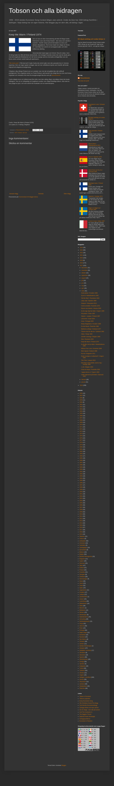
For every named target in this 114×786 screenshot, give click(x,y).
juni (82, 283)
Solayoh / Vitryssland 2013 (89, 303)
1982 (80, 451)
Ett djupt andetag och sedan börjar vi (91, 39)
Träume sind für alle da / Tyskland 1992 (92, 331)
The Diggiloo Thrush (85, 714)
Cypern (81, 561)
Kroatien (81, 592)
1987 (80, 462)
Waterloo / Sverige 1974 (95, 196)
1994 (80, 478)
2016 (81, 385)
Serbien (81, 643)
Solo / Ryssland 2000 (87, 339)
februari (83, 379)
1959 (80, 400)
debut (81, 565)
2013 (80, 520)
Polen (81, 628)
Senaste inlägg (13, 193)
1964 (80, 411)
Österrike (82, 688)
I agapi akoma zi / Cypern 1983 (90, 372)
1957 (80, 395)
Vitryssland (82, 681)
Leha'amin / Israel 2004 (88, 318)
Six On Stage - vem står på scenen (89, 710)
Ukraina (81, 673)
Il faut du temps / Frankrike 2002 (90, 369)
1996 (80, 483)
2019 (81, 260)
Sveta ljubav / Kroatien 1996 (89, 293)
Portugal (81, 630)
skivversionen (56, 75)
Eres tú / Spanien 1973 (95, 157)
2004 (80, 500)
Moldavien (82, 610)
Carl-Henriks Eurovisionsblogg (88, 705)
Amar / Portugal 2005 (87, 321)
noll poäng (82, 619)
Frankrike (82, 572)
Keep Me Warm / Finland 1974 (90, 341)
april (82, 288)
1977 (80, 440)
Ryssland (82, 637)
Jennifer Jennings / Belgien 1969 (90, 336)
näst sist (24, 132)
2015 (80, 525)
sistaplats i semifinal (85, 650)
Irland (81, 581)
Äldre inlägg (67, 193)
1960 (80, 402)
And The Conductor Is (85, 712)
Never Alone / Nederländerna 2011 (94, 144)
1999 (80, 489)
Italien (81, 588)
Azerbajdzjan (83, 547)
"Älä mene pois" (14, 63)
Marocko (82, 608)
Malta (81, 605)
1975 (80, 436)
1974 (16, 132)
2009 (80, 512)
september (84, 275)
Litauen (81, 599)
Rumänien (82, 634)
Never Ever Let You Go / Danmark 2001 (95, 170)
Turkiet (81, 668)
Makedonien (83, 603)
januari (83, 382)
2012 (80, 518)
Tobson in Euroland (85, 696)
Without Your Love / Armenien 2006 (91, 348)
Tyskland (82, 670)
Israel (81, 585)
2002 (80, 496)
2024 (81, 247)
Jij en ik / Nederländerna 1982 (90, 295)
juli (82, 280)
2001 (80, 494)
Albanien (82, 536)
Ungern (81, 675)
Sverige (81, 661)
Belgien (81, 554)
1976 (80, 438)
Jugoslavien (82, 590)
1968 (80, 420)
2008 (80, 509)
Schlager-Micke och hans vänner (89, 707)
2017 (81, 265)
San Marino (82, 639)
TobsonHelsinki (85, 78)
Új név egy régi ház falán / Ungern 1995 (92, 311)
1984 (80, 456)
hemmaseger (83, 579)
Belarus (81, 552)
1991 (80, 471)
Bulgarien (82, 559)
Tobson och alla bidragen (45, 10)
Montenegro (82, 614)
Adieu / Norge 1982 (86, 334)
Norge (81, 623)
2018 (81, 263)
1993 (80, 476)
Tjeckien (81, 664)
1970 (80, 424)
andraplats (82, 541)
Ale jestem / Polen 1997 (88, 313)
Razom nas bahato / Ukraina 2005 (91, 308)
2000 (80, 491)
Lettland (81, 594)
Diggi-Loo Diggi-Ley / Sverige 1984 (94, 208)
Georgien (82, 574)
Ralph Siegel (83, 632)
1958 (80, 398)
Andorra (81, 538)
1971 (80, 427)
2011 (80, 516)
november (84, 270)
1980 (80, 447)
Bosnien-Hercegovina (85, 556)
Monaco (81, 612)
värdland (82, 684)
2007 (80, 507)
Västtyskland (83, 686)
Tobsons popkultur (84, 698)
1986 (80, 460)
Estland (81, 567)
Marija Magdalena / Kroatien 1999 (91, 324)
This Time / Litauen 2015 (88, 360)
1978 (80, 442)
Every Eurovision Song (86, 701)
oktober (83, 273)
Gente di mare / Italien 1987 (96, 221)
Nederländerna (83, 617)
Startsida (40, 193)
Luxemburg (82, 601)
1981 (80, 449)
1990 (80, 469)
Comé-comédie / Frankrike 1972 (90, 306)
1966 (80, 415)
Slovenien (82, 655)
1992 (80, 474)
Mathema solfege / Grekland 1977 (91, 329)
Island (81, 583)
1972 (80, 429)
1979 (80, 445)
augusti (83, 278)
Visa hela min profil (83, 81)
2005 (80, 503)
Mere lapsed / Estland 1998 (89, 351)
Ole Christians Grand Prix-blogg (88, 703)
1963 (80, 409)
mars (83, 291)
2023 (81, 250)
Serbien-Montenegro (85, 646)
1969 (80, 422)
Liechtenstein (83, 596)
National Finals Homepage (87, 716)
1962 (80, 406)
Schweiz (81, 641)
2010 (80, 514)
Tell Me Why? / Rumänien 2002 (90, 298)
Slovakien (82, 652)
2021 (81, 255)
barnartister (82, 550)
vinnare (81, 679)
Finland (20, 132)
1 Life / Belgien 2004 (87, 367)
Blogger (63, 765)
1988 (80, 465)
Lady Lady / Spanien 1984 (88, 300)
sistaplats (82, 648)
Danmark (82, 563)
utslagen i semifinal (85, 677)
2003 (80, 498)
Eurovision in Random (85, 721)
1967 (80, 418)
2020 (81, 258)
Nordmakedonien (84, 621)
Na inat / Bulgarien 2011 (88, 353)
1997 (80, 485)
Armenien (82, 543)
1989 (80, 467)
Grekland (82, 576)
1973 (80, 431)
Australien (82, 545)
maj (82, 285)
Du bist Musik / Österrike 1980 (90, 326)
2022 (81, 252)
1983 (80, 453)
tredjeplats (82, 666)
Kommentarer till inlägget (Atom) (28, 197)
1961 (80, 404)
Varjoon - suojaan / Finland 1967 (90, 316)
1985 (80, 458)
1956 (80, 393)
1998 (80, 487)
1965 (80, 413)
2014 (80, 523)
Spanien (81, 657)
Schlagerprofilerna (84, 719)
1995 (80, 480)
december (84, 267)
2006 (80, 505)
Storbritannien (83, 659)
